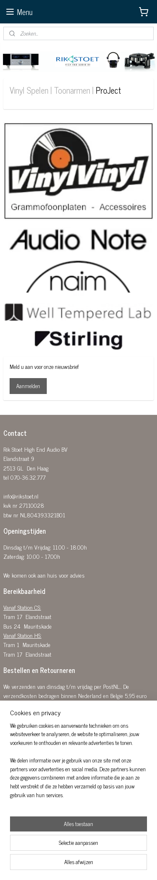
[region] (78, 763)
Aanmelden (28, 385)
